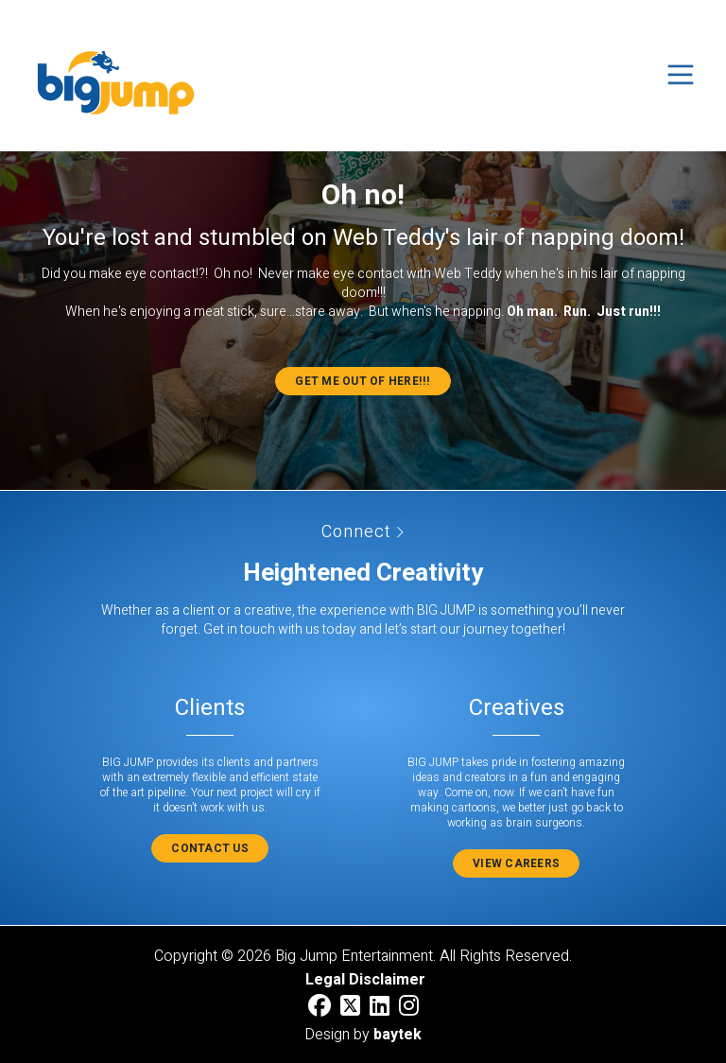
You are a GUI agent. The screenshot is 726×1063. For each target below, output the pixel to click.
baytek (397, 1034)
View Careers (516, 863)
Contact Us (210, 848)
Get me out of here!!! (362, 381)
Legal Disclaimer (365, 979)
